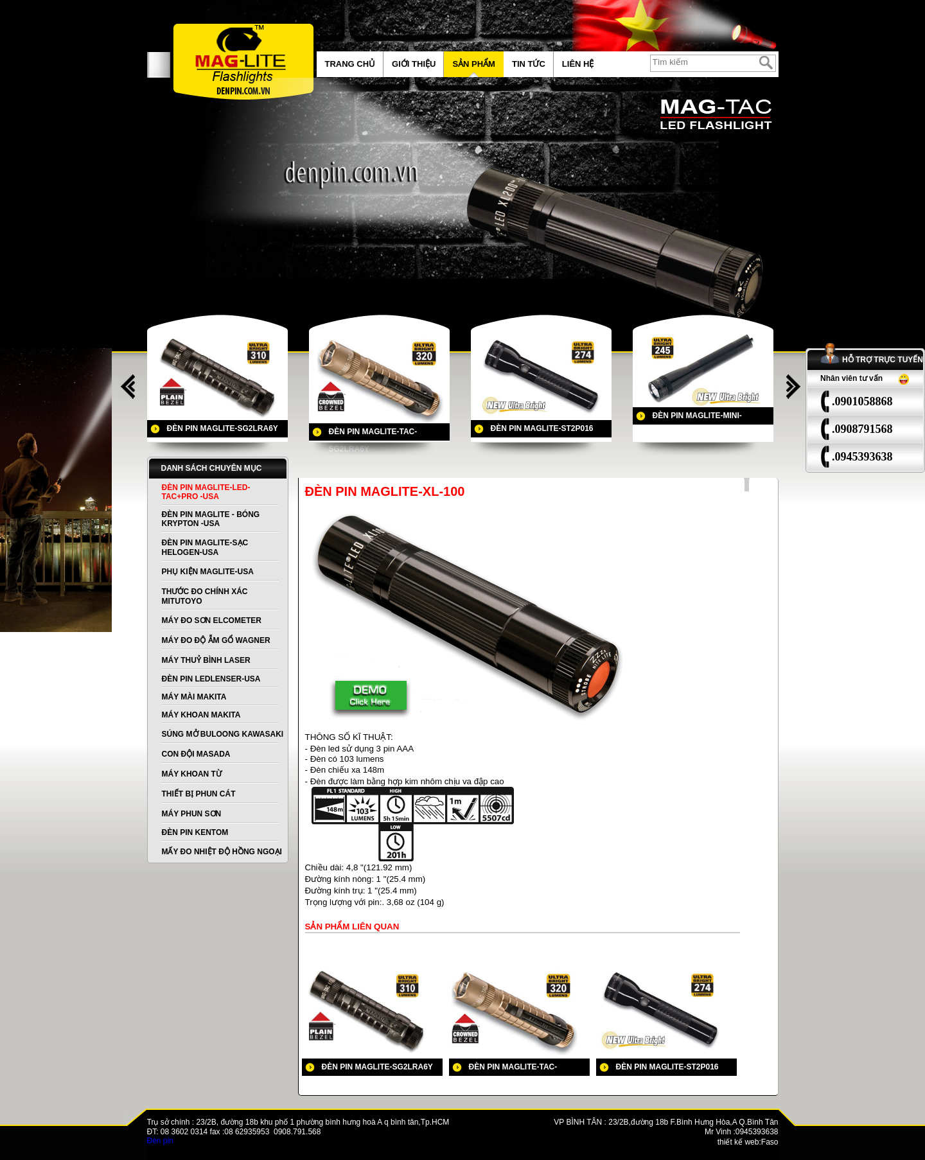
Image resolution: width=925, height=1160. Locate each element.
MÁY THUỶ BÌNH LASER (206, 660)
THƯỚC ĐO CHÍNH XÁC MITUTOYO (205, 596)
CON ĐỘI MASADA (196, 754)
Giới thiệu (414, 64)
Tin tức (528, 64)
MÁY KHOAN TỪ (192, 773)
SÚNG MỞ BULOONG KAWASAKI (223, 734)
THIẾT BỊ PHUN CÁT (199, 793)
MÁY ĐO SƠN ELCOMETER (211, 620)
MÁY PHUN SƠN (192, 813)
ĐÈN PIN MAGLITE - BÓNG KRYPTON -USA (211, 519)
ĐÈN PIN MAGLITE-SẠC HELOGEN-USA (205, 547)
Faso (770, 1142)
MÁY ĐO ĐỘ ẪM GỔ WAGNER (216, 640)
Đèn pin (160, 1140)
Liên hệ (578, 64)
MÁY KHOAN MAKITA (201, 714)
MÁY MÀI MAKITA (194, 696)
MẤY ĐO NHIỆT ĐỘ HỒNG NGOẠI (222, 851)
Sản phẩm (473, 64)
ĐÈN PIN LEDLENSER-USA (211, 678)
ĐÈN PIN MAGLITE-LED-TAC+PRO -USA (206, 492)
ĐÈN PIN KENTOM (195, 832)
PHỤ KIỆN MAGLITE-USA (208, 571)
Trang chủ (350, 64)
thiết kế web (738, 1142)
